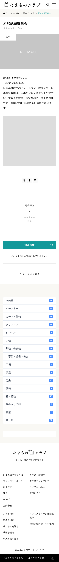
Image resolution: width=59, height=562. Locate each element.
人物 (29, 340)
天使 (29, 364)
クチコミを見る (14, 558)
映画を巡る (8, 532)
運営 (5, 493)
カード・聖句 (29, 316)
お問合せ (7, 505)
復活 (29, 372)
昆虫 (29, 380)
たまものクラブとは (13, 475)
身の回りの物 (29, 404)
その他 (29, 300)
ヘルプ (6, 499)
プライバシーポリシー (14, 481)
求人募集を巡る (11, 538)
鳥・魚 (29, 420)
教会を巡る (8, 520)
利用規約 (7, 487)
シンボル (29, 332)
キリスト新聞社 (37, 475)
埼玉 (8, 37)
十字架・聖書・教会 (29, 356)
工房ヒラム (35, 493)
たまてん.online (37, 487)
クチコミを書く (37, 558)
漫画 (29, 388)
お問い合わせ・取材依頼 (42, 523)
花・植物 (29, 396)
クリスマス (29, 324)
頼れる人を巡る (11, 526)
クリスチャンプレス (39, 481)
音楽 (29, 412)
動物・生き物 (29, 348)
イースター (29, 308)
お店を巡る (8, 514)
